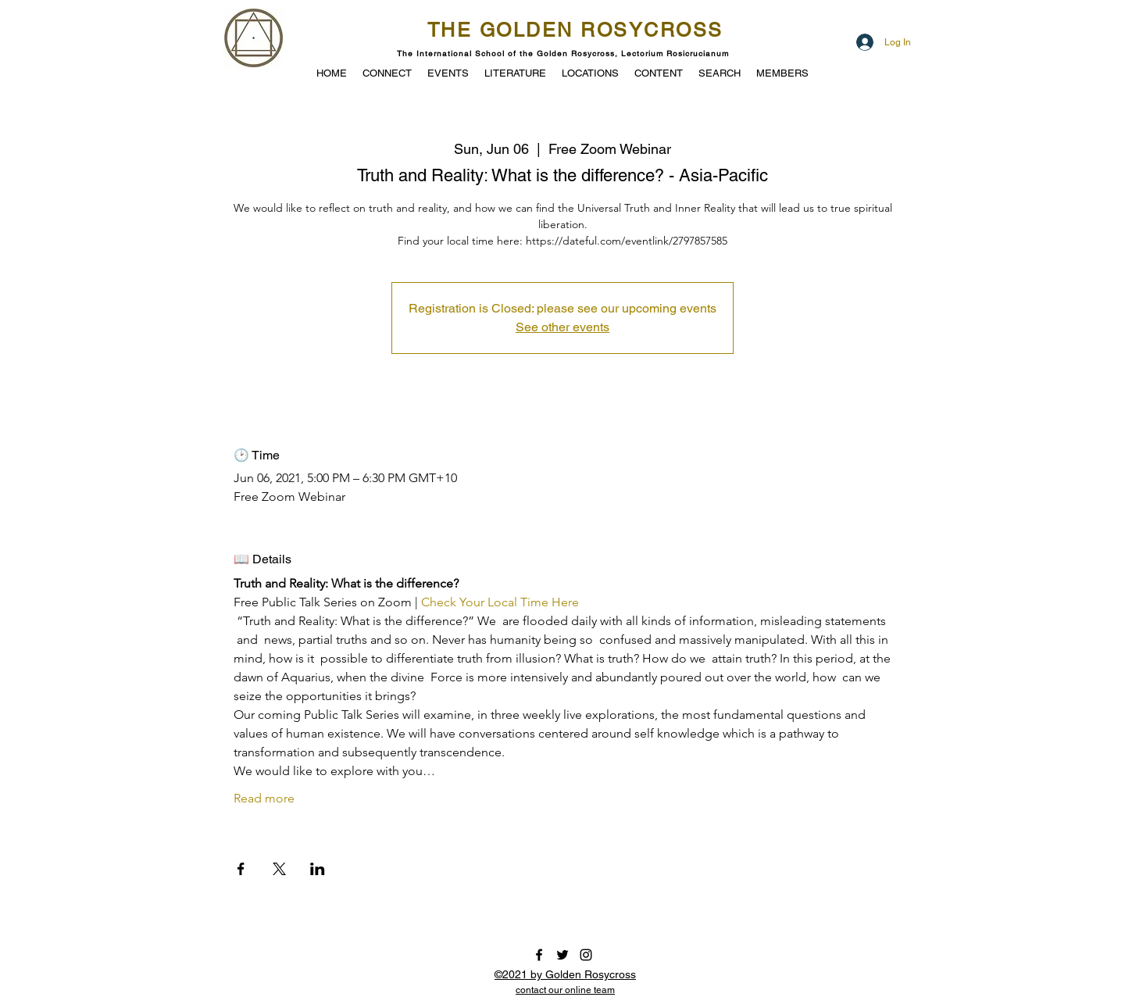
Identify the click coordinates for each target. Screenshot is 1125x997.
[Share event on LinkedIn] (317, 869)
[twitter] (562, 955)
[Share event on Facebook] (241, 869)
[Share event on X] (279, 869)
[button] (448, 72)
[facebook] (539, 955)
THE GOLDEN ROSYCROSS (575, 30)
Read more (264, 798)
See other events (562, 327)
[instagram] (586, 955)
